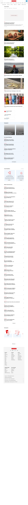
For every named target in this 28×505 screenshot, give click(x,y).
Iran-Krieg (8, 4)
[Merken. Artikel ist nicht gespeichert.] (23, 26)
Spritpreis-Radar (4, 4)
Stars (7, 8)
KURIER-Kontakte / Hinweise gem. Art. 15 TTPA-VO (11, 381)
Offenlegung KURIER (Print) (8, 377)
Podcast (12, 357)
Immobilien (19, 4)
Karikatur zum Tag (24, 4)
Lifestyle (5, 8)
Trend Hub (6, 131)
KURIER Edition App (7, 372)
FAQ (11, 371)
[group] (14, 129)
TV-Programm (19, 355)
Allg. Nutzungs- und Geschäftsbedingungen (10, 380)
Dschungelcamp (15, 8)
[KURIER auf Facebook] (10, 350)
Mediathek (12, 354)
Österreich (11, 2)
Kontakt (12, 372)
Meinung (12, 4)
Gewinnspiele (13, 355)
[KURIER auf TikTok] (17, 350)
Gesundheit (25, 2)
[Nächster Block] (23, 168)
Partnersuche (19, 358)
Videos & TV (15, 4)
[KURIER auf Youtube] (12, 350)
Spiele (18, 354)
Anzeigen (12, 369)
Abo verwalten (13, 368)
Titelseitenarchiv (20, 359)
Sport (18, 2)
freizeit (5, 358)
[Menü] (0, 1)
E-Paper (12, 353)
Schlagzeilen (2, 2)
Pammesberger (13, 359)
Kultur (20, 2)
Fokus (5, 359)
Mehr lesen (14, 323)
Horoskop (12, 358)
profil (5, 369)
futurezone (6, 370)
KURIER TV (6, 368)
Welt (4, 74)
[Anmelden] (25, 1)
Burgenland (8, 2)
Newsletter (12, 356)
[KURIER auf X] (15, 350)
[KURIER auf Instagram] (14, 350)
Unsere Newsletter (7, 168)
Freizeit (22, 2)
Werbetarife (12, 370)
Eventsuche (19, 357)
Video (4, 255)
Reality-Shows (10, 8)
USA (4, 152)
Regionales (6, 354)
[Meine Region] (2, 1)
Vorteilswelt (19, 353)
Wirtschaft (16, 2)
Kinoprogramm (20, 356)
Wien (4, 2)
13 (7, 235)
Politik (13, 2)
